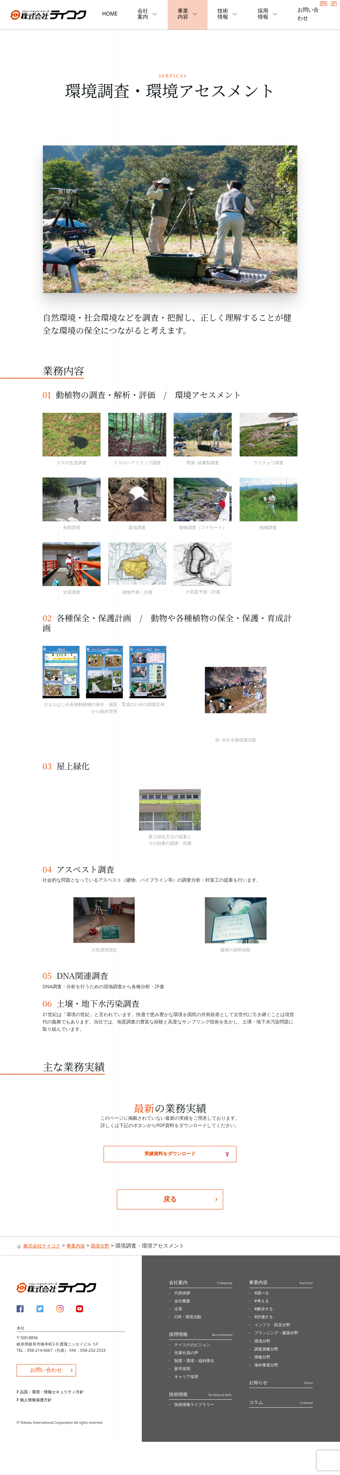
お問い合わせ (307, 14)
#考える (261, 1301)
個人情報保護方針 (36, 1400)
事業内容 (192, 14)
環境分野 (262, 1341)
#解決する (263, 1309)
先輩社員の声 (186, 1352)
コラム (281, 1402)
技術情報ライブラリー (194, 1404)
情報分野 (262, 1357)
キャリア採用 (186, 1377)
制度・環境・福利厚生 (194, 1360)
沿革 (178, 1309)
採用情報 (269, 14)
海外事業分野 (266, 1365)
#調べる (261, 1293)
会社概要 (182, 1301)
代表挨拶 (182, 1293)
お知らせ (281, 1382)
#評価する (263, 1317)
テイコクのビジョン (192, 1344)
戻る (170, 1198)
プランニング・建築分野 (276, 1333)
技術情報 (230, 14)
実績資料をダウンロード (170, 1153)
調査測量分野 (266, 1349)
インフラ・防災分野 (272, 1325)
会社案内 (153, 14)
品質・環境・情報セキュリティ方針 (52, 1392)
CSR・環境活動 (188, 1317)
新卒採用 (182, 1368)
